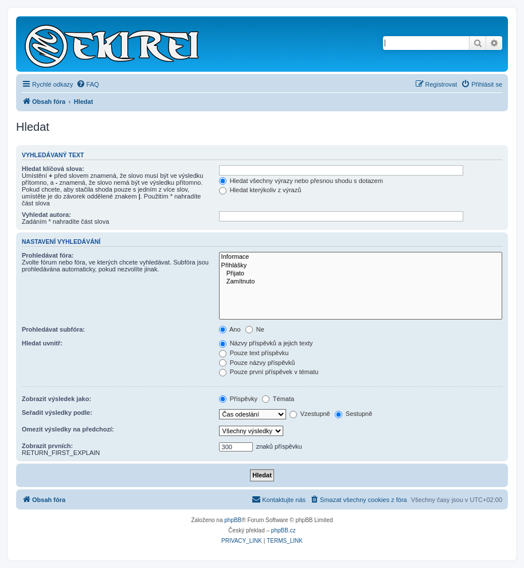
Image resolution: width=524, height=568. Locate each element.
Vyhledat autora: (46, 214)
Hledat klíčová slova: (53, 168)
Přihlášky (360, 266)
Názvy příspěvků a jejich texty (266, 343)
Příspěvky (238, 398)
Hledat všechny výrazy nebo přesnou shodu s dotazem (301, 180)
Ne (254, 329)
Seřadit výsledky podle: (57, 412)
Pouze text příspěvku (254, 352)
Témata (278, 398)
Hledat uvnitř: (42, 343)
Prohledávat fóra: (47, 255)
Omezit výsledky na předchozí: (68, 429)
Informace (360, 257)
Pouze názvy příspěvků (257, 362)
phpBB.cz (283, 530)
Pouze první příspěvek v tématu (269, 371)
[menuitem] (87, 84)
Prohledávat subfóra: (53, 329)
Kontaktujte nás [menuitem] (279, 499)
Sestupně (354, 413)
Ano (230, 329)
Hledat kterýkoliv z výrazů (260, 189)
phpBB (232, 520)
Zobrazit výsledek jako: (56, 398)
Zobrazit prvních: (47, 445)
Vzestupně (310, 413)
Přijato (360, 274)
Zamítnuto (360, 282)
